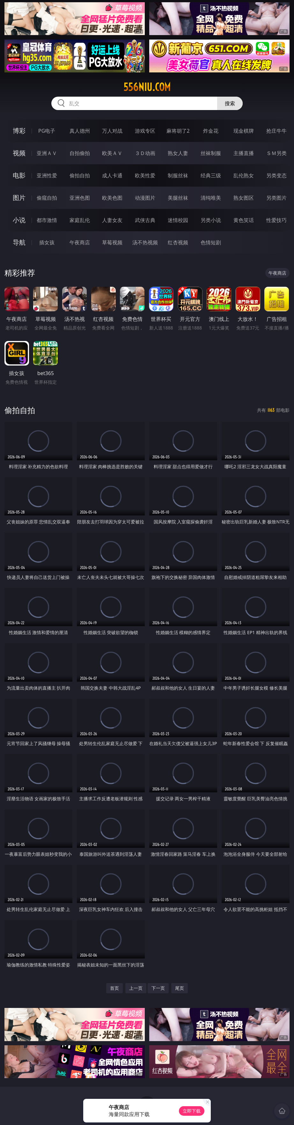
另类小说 (211, 220)
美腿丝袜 (178, 197)
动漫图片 (145, 197)
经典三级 (211, 175)
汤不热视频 (145, 242)
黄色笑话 (243, 220)
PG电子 (46, 130)
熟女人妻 (178, 153)
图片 (19, 197)
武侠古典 (145, 220)
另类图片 (276, 197)
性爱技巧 (276, 220)
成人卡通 (112, 175)
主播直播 (243, 153)
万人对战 (112, 130)
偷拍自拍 (80, 175)
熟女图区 (243, 197)
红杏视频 (178, 242)
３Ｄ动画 (145, 153)
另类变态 (276, 175)
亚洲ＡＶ (47, 153)
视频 (19, 153)
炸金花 (210, 130)
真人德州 (80, 130)
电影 (19, 175)
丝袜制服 (211, 153)
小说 (19, 220)
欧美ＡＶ (112, 153)
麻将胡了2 (178, 130)
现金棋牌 (243, 130)
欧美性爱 (145, 175)
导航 (19, 242)
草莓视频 (112, 242)
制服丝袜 (178, 175)
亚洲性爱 (47, 175)
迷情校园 (178, 220)
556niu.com (147, 87)
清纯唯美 (211, 197)
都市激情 (47, 220)
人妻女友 (112, 220)
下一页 (158, 988)
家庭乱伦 (80, 220)
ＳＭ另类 (276, 153)
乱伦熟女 (243, 175)
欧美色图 (112, 197)
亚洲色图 (80, 197)
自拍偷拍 (80, 153)
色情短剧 (211, 242)
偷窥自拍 (47, 197)
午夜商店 (80, 242)
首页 (114, 988)
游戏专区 (145, 130)
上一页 (136, 988)
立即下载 (192, 1111)
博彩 (19, 130)
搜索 (230, 103)
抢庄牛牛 (276, 130)
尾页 (179, 988)
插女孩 (47, 242)
